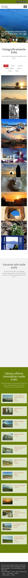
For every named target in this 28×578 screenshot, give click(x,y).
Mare (17, 71)
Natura (20, 66)
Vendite (16, 573)
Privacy (13, 571)
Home (3, 573)
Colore (19, 68)
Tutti (5, 66)
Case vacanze (10, 573)
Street (10, 71)
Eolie (12, 66)
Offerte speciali (5, 575)
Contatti (13, 575)
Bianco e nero (9, 68)
